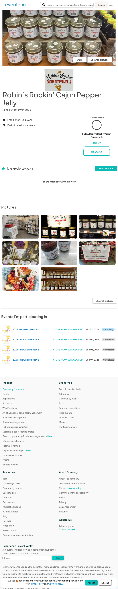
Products (7, 403)
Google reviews (10, 464)
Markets (63, 422)
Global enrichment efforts (72, 483)
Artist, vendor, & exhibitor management (22, 412)
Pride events (65, 412)
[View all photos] (59, 38)
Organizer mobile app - (16, 450)
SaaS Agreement (67, 506)
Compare (7, 497)
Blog (4, 516)
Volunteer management (14, 417)
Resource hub (9, 530)
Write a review (106, 168)
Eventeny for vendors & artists (17, 535)
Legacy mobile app (12, 455)
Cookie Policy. (55, 583)
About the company (69, 478)
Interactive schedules (13, 441)
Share (80, 59)
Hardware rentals (11, 445)
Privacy (62, 502)
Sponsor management (13, 422)
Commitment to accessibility (73, 492)
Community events (69, 398)
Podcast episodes (11, 506)
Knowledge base (11, 483)
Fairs (61, 403)
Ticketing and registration (15, 426)
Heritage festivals (68, 426)
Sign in (101, 5)
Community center (12, 488)
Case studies (9, 492)
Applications (8, 398)
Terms (62, 497)
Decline (105, 582)
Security (63, 511)
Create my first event (13, 389)
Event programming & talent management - (27, 436)
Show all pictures (99, 59)
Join (58, 558)
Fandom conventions (69, 408)
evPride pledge (10, 511)
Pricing (5, 459)
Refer (5, 478)
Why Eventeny (9, 408)
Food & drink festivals (70, 389)
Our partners (8, 502)
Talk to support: (73, 528)
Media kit (7, 521)
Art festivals (65, 394)
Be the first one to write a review (59, 181)
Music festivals (66, 417)
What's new (8, 525)
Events (5, 394)
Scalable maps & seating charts (18, 431)
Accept (91, 582)
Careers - (70, 488)
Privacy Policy (37, 583)
